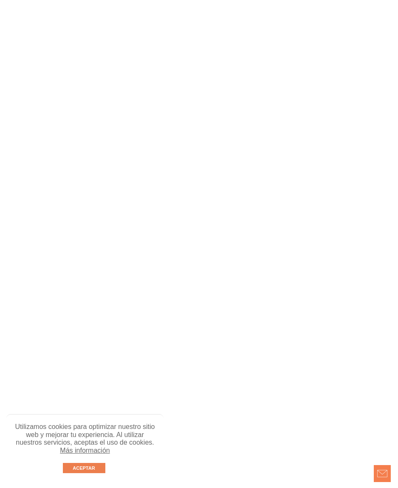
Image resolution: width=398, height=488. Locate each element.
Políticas (366, 22)
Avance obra (189, 22)
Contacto (253, 22)
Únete (223, 22)
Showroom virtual (139, 22)
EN (206, 37)
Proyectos (93, 22)
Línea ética (290, 22)
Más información (85, 450)
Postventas (330, 22)
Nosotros (58, 22)
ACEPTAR (84, 468)
